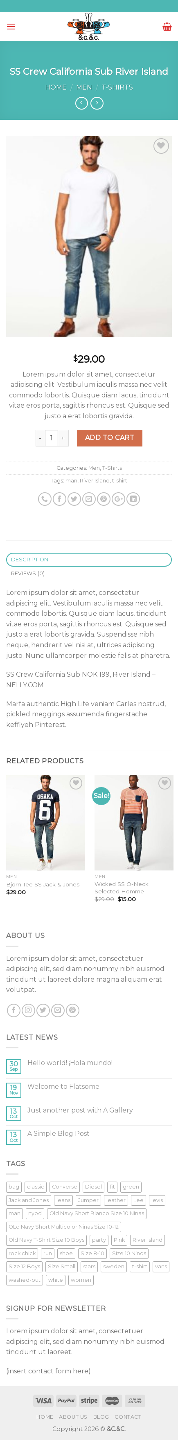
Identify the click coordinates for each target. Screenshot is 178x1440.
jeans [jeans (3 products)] (63, 1200)
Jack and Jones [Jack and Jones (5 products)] (29, 1200)
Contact (128, 1417)
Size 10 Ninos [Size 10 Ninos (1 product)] (129, 1253)
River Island (95, 481)
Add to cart (109, 438)
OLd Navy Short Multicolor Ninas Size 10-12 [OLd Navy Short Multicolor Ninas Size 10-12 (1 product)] (64, 1227)
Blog (101, 1417)
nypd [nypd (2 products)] (35, 1213)
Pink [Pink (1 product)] (119, 1240)
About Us (73, 1417)
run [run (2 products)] (47, 1253)
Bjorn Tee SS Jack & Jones (42, 884)
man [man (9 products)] (14, 1213)
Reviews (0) (28, 573)
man (71, 481)
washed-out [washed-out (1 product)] (25, 1280)
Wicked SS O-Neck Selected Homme (122, 888)
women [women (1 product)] (81, 1280)
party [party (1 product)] (99, 1240)
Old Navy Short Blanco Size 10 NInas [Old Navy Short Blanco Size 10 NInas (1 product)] (97, 1213)
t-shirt (119, 481)
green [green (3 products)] (131, 1187)
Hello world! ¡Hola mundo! (70, 1063)
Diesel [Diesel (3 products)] (93, 1187)
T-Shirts (117, 87)
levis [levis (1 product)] (157, 1200)
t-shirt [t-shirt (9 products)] (139, 1266)
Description (30, 559)
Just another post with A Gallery (80, 1110)
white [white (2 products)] (55, 1280)
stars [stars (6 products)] (89, 1266)
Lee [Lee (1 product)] (138, 1200)
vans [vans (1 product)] (161, 1266)
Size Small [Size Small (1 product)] (61, 1266)
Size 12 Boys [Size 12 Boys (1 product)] (24, 1266)
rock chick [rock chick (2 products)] (22, 1253)
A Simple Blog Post (58, 1133)
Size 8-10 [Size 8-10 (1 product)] (92, 1253)
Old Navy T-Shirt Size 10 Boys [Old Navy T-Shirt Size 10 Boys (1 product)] (46, 1240)
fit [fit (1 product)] (112, 1187)
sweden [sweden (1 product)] (113, 1266)
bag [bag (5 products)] (14, 1187)
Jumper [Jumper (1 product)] (88, 1200)
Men (84, 87)
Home (56, 87)
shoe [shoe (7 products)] (66, 1253)
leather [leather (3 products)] (116, 1200)
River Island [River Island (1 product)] (147, 1240)
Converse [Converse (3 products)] (64, 1187)
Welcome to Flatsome (63, 1086)
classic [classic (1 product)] (35, 1187)
